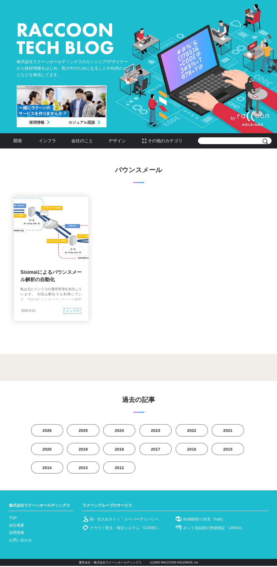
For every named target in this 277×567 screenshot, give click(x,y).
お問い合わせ (20, 541)
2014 (47, 468)
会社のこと (82, 140)
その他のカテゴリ (165, 140)
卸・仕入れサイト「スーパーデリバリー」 (126, 520)
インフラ (47, 140)
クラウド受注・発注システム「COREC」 (125, 529)
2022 (192, 430)
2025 (83, 430)
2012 (119, 468)
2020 (47, 449)
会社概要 (16, 526)
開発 (17, 140)
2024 (119, 430)
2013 (83, 468)
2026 (47, 430)
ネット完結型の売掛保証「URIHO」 (214, 529)
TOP (13, 519)
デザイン (117, 140)
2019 (83, 449)
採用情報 (36, 122)
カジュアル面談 (81, 122)
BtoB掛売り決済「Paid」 (204, 520)
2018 (119, 449)
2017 (155, 449)
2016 (192, 449)
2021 (228, 430)
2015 (228, 449)
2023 (155, 430)
